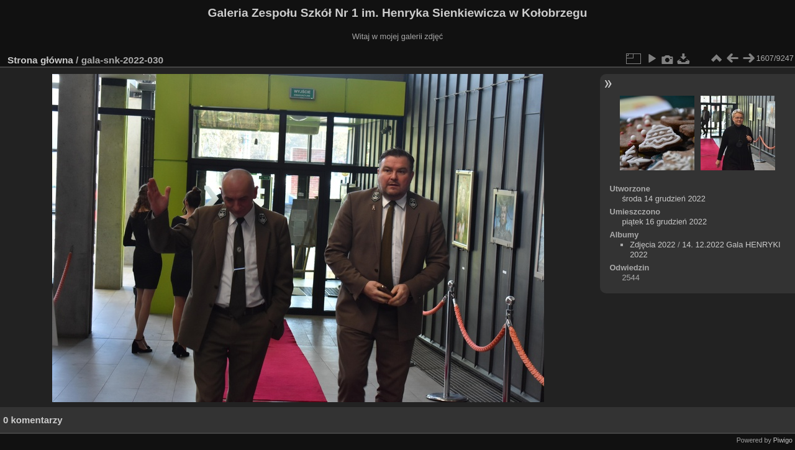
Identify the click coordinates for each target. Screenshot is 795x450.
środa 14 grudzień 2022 (663, 198)
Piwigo (783, 440)
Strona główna (40, 60)
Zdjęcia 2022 (652, 244)
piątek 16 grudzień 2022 (664, 221)
